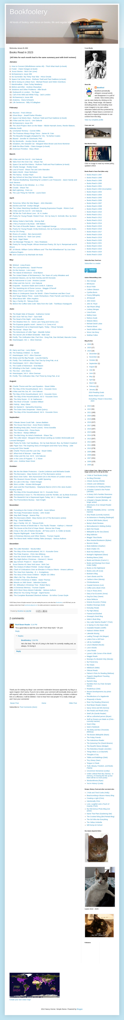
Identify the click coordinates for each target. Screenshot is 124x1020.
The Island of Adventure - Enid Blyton (28, 273)
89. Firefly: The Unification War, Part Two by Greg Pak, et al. (34, 360)
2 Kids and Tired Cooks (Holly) (98, 793)
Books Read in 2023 (94, 249)
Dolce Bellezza (92, 599)
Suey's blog (91, 724)
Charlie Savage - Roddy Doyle (25, 167)
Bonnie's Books (92, 543)
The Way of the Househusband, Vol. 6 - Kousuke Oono (36, 551)
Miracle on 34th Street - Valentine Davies (30, 582)
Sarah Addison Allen (94, 329)
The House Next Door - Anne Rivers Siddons (32, 425)
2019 (89, 419)
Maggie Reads (92, 656)
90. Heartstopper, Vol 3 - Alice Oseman (25, 363)
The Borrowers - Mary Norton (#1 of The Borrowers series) (37, 474)
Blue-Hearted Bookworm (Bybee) (99, 540)
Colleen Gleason (93, 289)
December (93, 354)
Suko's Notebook (93, 727)
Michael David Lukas (94, 324)
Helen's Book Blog (93, 619)
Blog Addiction (92, 535)
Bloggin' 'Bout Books (94, 537)
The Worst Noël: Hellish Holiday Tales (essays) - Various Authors (40, 538)
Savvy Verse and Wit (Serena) (98, 708)
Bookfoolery (28, 12)
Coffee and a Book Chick (96, 588)
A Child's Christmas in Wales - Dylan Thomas (31, 580)
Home (44, 703)
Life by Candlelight (94, 642)
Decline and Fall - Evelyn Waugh (25, 206)
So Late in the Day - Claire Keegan (28, 482)
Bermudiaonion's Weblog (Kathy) (99, 526)
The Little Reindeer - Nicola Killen (27, 549)
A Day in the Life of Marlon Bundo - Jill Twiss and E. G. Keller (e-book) (41, 531)
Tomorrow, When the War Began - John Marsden (32, 203)
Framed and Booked (94, 614)
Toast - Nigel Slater (20, 239)
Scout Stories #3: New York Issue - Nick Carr (31, 564)
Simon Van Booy (93, 332)
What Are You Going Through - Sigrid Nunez (32, 593)
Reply (17, 631)
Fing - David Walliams (22, 520)
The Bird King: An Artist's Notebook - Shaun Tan (33, 435)
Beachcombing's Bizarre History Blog (100, 795)
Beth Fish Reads (93, 529)
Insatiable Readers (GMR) (96, 628)
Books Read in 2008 (94, 206)
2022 (89, 409)
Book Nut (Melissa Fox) (95, 552)
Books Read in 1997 (94, 175)
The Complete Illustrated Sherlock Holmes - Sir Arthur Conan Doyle (41, 595)
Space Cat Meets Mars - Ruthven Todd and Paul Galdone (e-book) (40, 118)
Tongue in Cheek (93, 763)
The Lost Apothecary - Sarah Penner (27, 268)
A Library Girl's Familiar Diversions (99, 494)
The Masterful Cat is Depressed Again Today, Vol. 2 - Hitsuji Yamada (41, 497)
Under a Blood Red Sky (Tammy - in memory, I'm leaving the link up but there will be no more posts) (100, 776)
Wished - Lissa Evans (21, 265)
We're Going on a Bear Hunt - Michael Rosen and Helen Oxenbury (39, 82)
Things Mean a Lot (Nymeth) (97, 752)
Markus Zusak (92, 318)
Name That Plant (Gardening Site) (99, 814)
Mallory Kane (92, 315)
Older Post (73, 703)
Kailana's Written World (95, 631)
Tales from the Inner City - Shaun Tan (28, 162)
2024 (89, 351)
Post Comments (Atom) (28, 707)
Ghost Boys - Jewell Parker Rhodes (27, 115)
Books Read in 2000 (94, 183)
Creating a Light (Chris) (95, 798)
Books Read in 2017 (94, 232)
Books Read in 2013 (94, 220)
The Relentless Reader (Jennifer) (99, 749)
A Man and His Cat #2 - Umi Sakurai (27, 159)
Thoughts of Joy (93, 755)
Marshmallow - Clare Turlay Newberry (26, 84)
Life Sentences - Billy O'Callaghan (26, 102)
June (91, 373)
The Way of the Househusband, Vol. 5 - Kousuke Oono (36, 492)
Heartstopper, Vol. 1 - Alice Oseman (27, 340)
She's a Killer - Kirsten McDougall (27, 484)
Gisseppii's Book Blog (95, 616)
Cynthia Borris (92, 292)
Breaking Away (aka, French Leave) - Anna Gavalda (35, 428)
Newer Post (14, 703)
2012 (89, 442)
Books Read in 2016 (94, 229)
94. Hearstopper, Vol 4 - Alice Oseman (25, 373)
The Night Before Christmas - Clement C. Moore (33, 559)
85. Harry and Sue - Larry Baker (23, 350)
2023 (89, 406)
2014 (89, 435)
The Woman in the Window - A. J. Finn (28, 185)
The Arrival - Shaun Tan (22, 330)
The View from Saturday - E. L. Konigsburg (31, 572)
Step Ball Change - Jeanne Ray (26, 515)
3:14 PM (34, 625)
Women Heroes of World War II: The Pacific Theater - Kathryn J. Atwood (42, 526)
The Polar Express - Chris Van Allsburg (29, 554)
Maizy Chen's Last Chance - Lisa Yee (28, 291)
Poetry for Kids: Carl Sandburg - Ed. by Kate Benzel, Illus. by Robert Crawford (45, 443)
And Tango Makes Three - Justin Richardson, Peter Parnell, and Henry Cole (43, 296)
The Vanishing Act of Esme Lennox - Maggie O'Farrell (34, 288)
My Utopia (90, 665)
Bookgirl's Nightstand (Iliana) (97, 555)
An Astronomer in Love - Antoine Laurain (29, 280)
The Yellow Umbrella (94, 822)
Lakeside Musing (93, 633)
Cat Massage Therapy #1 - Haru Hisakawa (30, 242)
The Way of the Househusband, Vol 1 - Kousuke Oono (35, 389)
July (91, 370)
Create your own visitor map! (20, 1000)
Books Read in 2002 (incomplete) (99, 189)
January (92, 390)
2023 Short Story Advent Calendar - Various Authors (35, 590)
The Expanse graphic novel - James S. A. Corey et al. (35, 324)
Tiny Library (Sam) (94, 760)
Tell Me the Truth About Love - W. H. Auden (30, 213)
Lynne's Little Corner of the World (99, 653)
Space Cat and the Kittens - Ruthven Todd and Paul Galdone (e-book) (41, 164)
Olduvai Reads (92, 670)
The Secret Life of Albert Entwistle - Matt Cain (31, 335)
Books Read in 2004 (94, 195)
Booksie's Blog (92, 574)
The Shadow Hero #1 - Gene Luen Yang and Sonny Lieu (35, 322)
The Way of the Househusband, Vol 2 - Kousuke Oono (35, 394)
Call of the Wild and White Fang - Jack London (31, 95)
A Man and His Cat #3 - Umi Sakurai (27, 211)
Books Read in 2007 (94, 203)
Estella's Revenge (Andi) (96, 605)
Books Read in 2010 (94, 212)
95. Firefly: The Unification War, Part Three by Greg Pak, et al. (35, 376)
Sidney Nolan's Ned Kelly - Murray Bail (28, 221)
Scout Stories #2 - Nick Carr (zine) (27, 237)
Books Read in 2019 (94, 237)
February (92, 386)
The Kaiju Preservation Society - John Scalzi (32, 513)
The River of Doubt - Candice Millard (28, 402)
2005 (89, 465)
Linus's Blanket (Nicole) (95, 645)
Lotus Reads (91, 651)
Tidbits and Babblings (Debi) (97, 757)
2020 (89, 416)
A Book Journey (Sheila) (96, 481)
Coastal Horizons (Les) (95, 585)
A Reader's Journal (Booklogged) (99, 497)
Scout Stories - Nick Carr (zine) (24, 71)
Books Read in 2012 (94, 217)
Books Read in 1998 (94, 178)
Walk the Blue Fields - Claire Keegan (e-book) (31, 146)
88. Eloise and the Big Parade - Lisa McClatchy (29, 358)
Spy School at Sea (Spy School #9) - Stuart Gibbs (33, 177)
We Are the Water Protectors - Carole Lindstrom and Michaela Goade (42, 471)
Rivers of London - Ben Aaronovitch (27, 234)
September (93, 363)
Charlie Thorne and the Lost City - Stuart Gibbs (33, 451)
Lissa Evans (91, 312)
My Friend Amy (92, 662)
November (93, 357)
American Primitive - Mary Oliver (26, 149)
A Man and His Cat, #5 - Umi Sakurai (27, 391)
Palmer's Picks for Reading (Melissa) (100, 673)
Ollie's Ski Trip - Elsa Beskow (25, 577)
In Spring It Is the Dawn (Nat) (97, 625)
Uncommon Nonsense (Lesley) (98, 771)
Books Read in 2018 (94, 235)
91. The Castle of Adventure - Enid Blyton (26, 366)
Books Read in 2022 (94, 246)
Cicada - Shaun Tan (21, 188)
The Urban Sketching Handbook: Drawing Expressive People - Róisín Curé (43, 208)
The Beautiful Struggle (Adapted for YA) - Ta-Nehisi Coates (36, 136)
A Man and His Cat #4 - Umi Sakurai (27, 283)
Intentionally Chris (93, 801)
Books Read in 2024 (94, 252)
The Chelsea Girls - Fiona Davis (27, 430)
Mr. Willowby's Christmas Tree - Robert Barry (32, 585)
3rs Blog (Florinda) (94, 478)
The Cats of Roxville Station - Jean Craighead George (34, 226)
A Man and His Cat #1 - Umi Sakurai (27, 120)
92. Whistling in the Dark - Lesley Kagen (26, 368)
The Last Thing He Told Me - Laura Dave (29, 193)
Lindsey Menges (93, 309)
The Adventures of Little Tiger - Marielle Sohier (31, 332)
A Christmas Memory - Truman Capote (29, 588)
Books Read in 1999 (94, 180)
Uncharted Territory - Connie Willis (26, 131)
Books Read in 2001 (94, 186)
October (92, 360)
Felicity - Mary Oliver (22, 404)
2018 (89, 422)
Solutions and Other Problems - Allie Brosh (29, 89)
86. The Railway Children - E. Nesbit (24, 353)
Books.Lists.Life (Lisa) (95, 571)
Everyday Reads (93, 608)
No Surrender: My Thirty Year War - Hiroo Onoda (32, 77)
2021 (89, 412)
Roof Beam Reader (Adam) (97, 705)
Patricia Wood (92, 326)
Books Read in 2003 (94, 192)
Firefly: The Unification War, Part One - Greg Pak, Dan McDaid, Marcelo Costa (44, 337)
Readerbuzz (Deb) (93, 689)
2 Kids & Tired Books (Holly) (97, 475)
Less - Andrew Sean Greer (24, 461)
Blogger (79, 1009)
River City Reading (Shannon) (98, 702)
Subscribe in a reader (93, 263)
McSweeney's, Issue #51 (23, 123)
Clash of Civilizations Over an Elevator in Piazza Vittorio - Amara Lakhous (43, 569)
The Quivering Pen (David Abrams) (100, 743)
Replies (20, 636)
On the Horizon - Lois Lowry (24, 270)
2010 (89, 448)
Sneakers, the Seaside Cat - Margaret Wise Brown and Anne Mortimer (41, 144)
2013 (89, 439)
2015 (89, 432)
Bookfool (100, 88)
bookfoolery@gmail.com (31, 605)
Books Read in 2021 (94, 243)
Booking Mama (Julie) (95, 557)
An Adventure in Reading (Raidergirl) (100, 517)
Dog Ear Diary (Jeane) (95, 596)
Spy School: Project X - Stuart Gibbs (28, 562)
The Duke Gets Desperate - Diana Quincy (30, 409)
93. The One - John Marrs (20, 371)
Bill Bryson (91, 284)
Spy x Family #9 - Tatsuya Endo (25, 301)
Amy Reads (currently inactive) (98, 515)
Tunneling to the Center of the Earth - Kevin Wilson (34, 510)
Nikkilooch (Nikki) (93, 668)
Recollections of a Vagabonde (98, 696)
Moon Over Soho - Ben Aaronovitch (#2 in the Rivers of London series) (42, 477)
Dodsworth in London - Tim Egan (25, 92)
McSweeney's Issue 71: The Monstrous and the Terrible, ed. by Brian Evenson (45, 495)
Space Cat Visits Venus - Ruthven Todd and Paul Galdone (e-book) (39, 79)
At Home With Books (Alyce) (97, 520)
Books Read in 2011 (94, 215)
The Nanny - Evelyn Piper (23, 175)
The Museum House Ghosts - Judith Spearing (32, 479)
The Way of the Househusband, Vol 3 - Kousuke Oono (36, 397)
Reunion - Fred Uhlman (22, 113)
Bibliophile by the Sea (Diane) (98, 532)
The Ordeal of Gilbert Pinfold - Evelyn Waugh (32, 567)
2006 (89, 461)
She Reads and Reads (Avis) (97, 711)
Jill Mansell (91, 298)
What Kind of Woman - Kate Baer (27, 453)
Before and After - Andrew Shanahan (26, 87)
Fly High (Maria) (93, 611)
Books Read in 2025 (94, 255)
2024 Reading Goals (96, 392)
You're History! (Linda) (95, 783)
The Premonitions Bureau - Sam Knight (30, 500)
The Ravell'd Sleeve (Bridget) (97, 746)
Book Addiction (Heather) (96, 546)
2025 (89, 347)
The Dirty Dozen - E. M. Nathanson (27, 399)
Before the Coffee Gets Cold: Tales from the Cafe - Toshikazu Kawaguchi (42, 304)
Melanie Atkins (92, 321)
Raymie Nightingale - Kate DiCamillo (28, 533)
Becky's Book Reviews (95, 523)
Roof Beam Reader (22, 625)
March (91, 383)
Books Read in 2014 (94, 223)
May (91, 376)
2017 (89, 425)
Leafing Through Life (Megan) (98, 636)
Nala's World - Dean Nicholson (25, 172)
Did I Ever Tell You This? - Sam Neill (27, 317)
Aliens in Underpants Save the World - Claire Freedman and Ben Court (41, 293)
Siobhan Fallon (92, 335)
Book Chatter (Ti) (93, 549)
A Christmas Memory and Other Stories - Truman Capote (36, 536)
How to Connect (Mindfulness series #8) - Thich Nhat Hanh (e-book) (39, 66)
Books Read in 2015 (94, 226)
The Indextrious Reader (95, 740)
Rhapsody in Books (94, 699)
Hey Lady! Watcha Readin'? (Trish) (100, 622)
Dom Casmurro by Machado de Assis (27, 255)
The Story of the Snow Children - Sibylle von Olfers (34, 575)
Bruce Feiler (91, 287)
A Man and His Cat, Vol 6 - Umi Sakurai (29, 456)
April (91, 380)
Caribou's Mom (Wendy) (96, 579)
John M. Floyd (92, 304)
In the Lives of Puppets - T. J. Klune (28, 459)
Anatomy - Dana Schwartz (23, 100)
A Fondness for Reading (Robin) (99, 487)
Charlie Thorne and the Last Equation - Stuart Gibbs (34, 386)
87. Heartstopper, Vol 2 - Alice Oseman (25, 355)
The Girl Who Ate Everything (97, 819)
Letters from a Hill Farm (95, 639)
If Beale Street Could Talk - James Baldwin (31, 422)
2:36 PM (35, 640)
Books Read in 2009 (94, 209)
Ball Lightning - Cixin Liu (22, 190)
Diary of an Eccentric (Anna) (97, 594)
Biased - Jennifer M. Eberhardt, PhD (27, 139)
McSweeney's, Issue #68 (23, 97)
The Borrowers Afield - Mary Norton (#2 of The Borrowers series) (39, 518)
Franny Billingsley (93, 295)
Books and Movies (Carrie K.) (98, 560)
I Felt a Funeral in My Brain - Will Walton (29, 224)
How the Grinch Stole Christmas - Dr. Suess (31, 557)
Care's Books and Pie (95, 576)
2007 (89, 458)
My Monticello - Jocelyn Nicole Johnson (29, 141)
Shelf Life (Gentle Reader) (96, 713)
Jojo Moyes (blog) (93, 307)
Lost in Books (92, 648)
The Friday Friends (94, 737)
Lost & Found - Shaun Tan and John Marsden (31, 170)
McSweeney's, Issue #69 (22, 74)
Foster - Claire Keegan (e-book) (24, 69)
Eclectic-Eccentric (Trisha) (96, 602)
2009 (89, 452)
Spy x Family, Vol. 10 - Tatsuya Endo (28, 523)
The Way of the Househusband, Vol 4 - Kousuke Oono (36, 412)
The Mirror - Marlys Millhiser (25, 433)
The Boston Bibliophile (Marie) (98, 735)
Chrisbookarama (93, 582)
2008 (89, 455)
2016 (89, 429)
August (92, 367)
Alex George (91, 281)
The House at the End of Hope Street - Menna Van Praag (37, 528)
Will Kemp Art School (94, 825)
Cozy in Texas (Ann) (94, 591)
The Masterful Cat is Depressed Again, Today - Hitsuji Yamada (38, 327)
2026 (89, 344)
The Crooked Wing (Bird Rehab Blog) (100, 817)
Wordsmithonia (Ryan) (95, 780)
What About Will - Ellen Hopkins (25, 299)
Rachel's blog (92, 681)
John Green (91, 301)
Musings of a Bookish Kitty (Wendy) (100, 659)
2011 (89, 445)
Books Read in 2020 (94, 240)
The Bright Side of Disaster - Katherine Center (31, 314)
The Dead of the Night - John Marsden (28, 319)
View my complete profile (94, 120)
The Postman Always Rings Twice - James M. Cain (33, 133)
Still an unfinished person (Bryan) (99, 716)
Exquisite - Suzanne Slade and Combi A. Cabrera (33, 286)
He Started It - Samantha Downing (27, 407)
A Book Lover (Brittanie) (95, 484)
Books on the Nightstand (96, 568)
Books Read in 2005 (94, 198)
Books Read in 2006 (94, 200)
